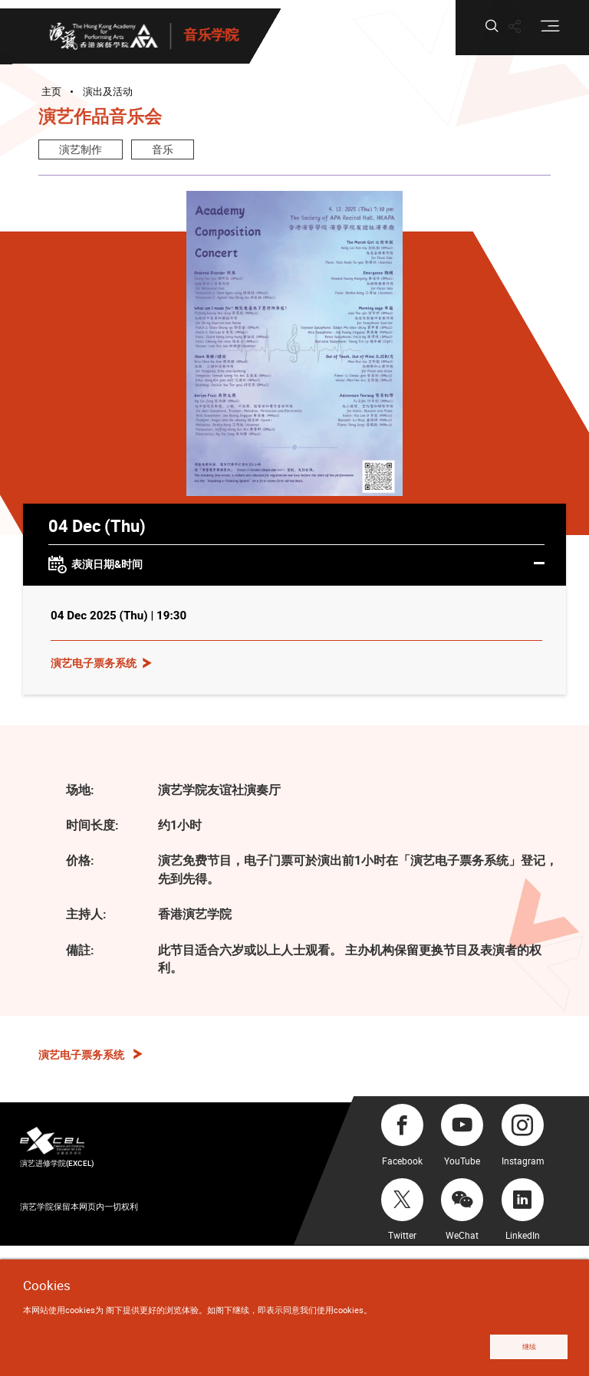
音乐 (162, 149)
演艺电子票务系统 (94, 662)
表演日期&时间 (296, 565)
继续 (529, 1346)
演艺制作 (80, 149)
